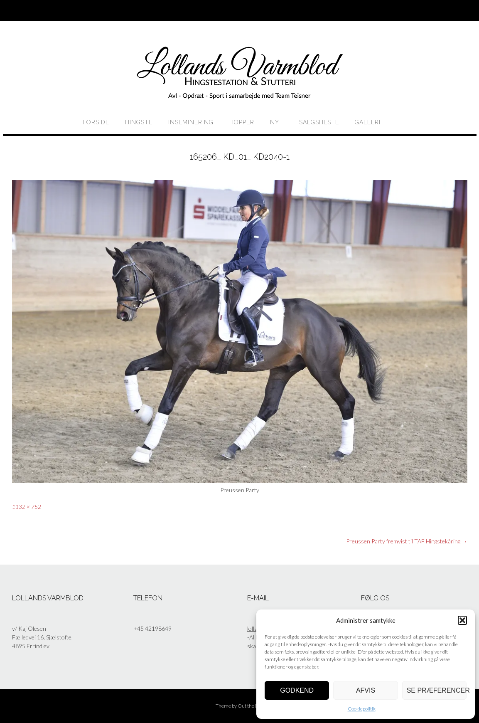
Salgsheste (319, 122)
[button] (462, 620)
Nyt (276, 122)
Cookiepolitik (362, 709)
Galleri (368, 122)
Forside (96, 122)
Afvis (365, 690)
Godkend (297, 690)
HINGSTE (138, 122)
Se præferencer (437, 690)
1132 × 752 (26, 506)
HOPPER (241, 122)
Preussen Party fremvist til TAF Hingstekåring (406, 541)
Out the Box (250, 706)
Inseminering (191, 122)
